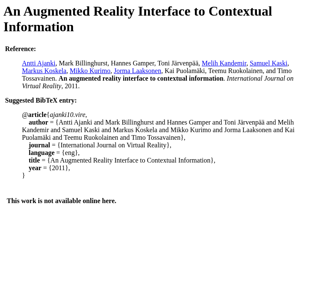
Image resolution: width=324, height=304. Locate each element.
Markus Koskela (44, 70)
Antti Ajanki (39, 63)
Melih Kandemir (224, 63)
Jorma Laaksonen (137, 70)
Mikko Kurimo (90, 70)
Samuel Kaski (268, 63)
